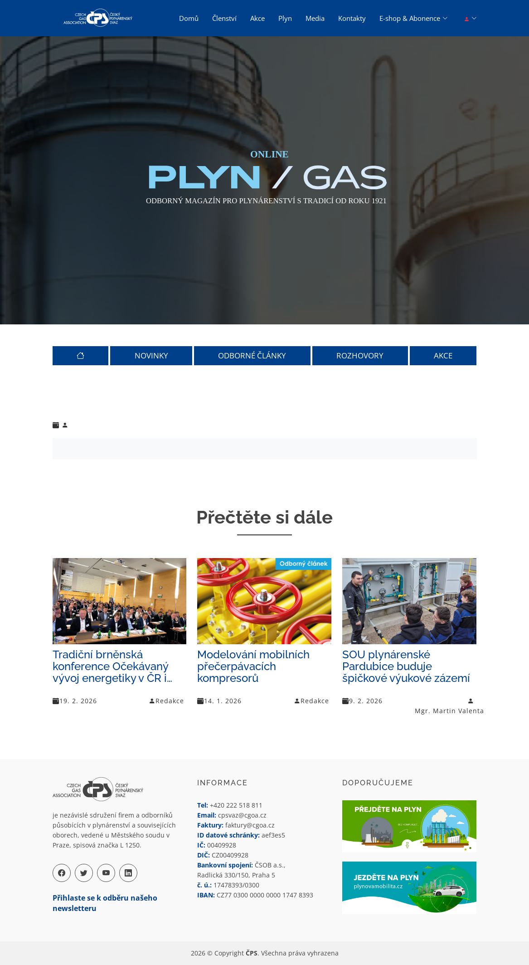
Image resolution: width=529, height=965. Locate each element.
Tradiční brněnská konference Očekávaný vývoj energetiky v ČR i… (112, 666)
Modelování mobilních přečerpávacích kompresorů (253, 666)
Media (315, 18)
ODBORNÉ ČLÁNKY (252, 356)
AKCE (443, 356)
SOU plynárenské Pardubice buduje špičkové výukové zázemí (406, 666)
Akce (257, 18)
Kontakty (352, 18)
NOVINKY (151, 356)
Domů (189, 18)
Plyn (285, 18)
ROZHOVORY (359, 356)
